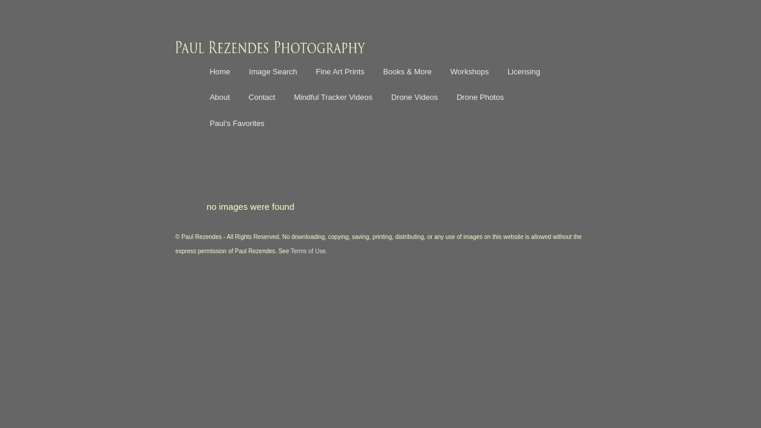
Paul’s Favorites (237, 123)
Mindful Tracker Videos (333, 97)
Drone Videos (414, 97)
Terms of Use (308, 251)
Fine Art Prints (340, 71)
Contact (262, 97)
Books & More (407, 71)
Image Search (273, 71)
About (220, 97)
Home (220, 71)
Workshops (470, 71)
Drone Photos (480, 97)
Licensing (524, 71)
